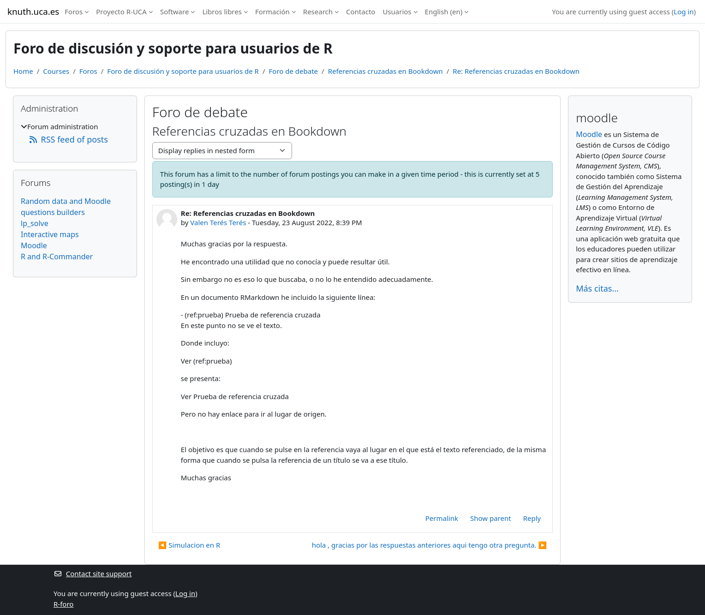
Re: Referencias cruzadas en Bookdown (516, 71)
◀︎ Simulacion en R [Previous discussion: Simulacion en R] (189, 544)
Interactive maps (50, 234)
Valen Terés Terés (218, 222)
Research (318, 11)
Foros (74, 11)
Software (174, 11)
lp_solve (34, 223)
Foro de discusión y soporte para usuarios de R (183, 71)
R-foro (63, 604)
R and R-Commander (57, 256)
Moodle (34, 245)
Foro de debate (293, 71)
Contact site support (92, 573)
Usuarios (396, 11)
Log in (683, 11)
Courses (56, 71)
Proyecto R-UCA (121, 11)
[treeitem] (75, 133)
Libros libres (222, 11)
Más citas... (597, 288)
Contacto (360, 11)
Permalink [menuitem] (441, 518)
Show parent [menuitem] (490, 518)
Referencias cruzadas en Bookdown (385, 71)
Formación (272, 11)
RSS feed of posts (68, 139)
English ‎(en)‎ (444, 11)
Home (23, 71)
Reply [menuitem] (532, 518)
